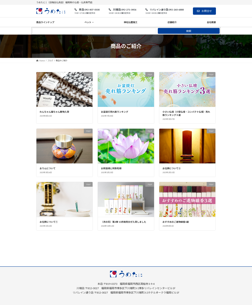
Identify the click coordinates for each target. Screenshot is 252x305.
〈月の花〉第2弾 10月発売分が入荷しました (123, 221)
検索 (188, 30)
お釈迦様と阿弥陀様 (111, 168)
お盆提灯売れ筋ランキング (114, 111)
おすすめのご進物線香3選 (175, 221)
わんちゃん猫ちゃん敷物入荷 (54, 111)
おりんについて (48, 168)
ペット (87, 22)
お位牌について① (49, 221)
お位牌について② (171, 168)
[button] (87, 11)
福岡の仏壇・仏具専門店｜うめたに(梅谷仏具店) (116, 300)
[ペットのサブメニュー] (93, 22)
